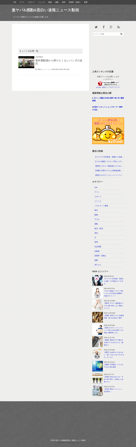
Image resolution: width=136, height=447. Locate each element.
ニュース (41, 2)
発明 (63, 2)
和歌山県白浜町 (64, 69)
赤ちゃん (97, 265)
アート (22, 2)
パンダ (49, 69)
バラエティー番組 (101, 206)
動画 (57, 69)
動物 (50, 2)
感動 (57, 2)
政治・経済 (98, 228)
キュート (44, 69)
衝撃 (85, 2)
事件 (96, 210)
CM (14, 2)
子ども (97, 219)
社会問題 (97, 247)
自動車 (97, 251)
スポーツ (31, 2)
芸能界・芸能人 (75, 2)
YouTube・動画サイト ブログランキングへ (108, 87)
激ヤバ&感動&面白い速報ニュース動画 (45, 10)
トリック (97, 201)
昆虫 (96, 233)
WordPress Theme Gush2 (68, 443)
